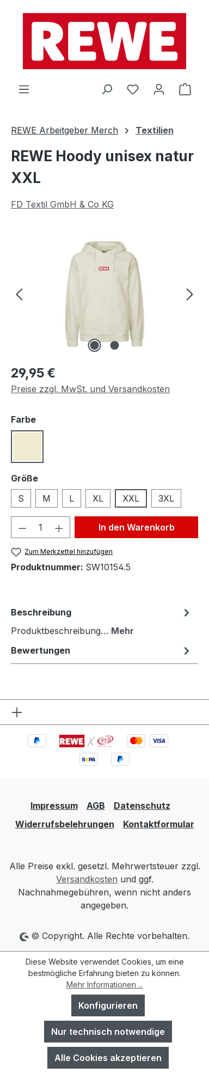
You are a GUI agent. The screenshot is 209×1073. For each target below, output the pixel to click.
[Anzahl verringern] (22, 527)
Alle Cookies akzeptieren (108, 1057)
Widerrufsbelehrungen (64, 824)
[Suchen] (107, 89)
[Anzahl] (40, 527)
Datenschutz (142, 805)
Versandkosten (87, 879)
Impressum (54, 805)
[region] (104, 294)
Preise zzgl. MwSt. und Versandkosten (90, 388)
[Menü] (24, 89)
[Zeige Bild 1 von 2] (94, 345)
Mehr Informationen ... (104, 984)
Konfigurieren (108, 1005)
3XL (166, 498)
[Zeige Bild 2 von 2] (114, 345)
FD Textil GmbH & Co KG (62, 204)
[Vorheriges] (19, 294)
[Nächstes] (190, 294)
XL (98, 498)
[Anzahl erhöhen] (59, 527)
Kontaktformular (158, 824)
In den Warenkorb (137, 527)
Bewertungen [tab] (102, 650)
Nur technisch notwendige (108, 1031)
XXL (130, 498)
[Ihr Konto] (159, 89)
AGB (96, 805)
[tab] (102, 621)
